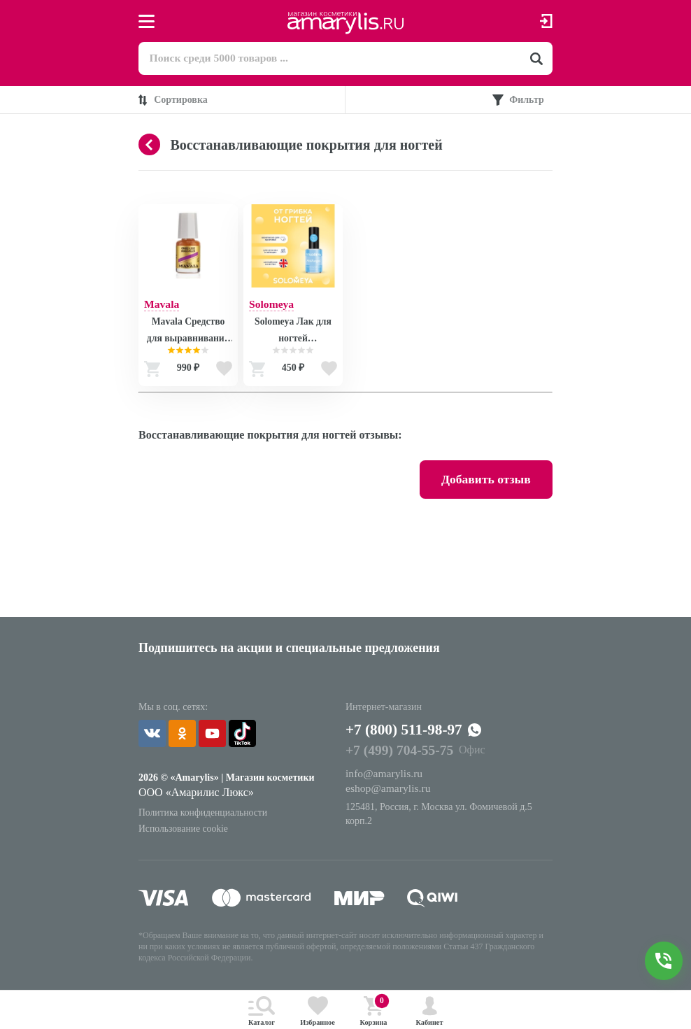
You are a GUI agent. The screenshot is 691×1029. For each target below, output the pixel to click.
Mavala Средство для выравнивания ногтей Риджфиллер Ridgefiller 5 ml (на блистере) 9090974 (187, 333)
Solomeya (272, 305)
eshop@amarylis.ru (389, 793)
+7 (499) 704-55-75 (401, 754)
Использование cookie (184, 833)
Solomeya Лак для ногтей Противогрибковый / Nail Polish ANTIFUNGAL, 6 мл (292, 333)
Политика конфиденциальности (204, 816)
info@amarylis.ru (385, 778)
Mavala (162, 305)
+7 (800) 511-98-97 (411, 734)
